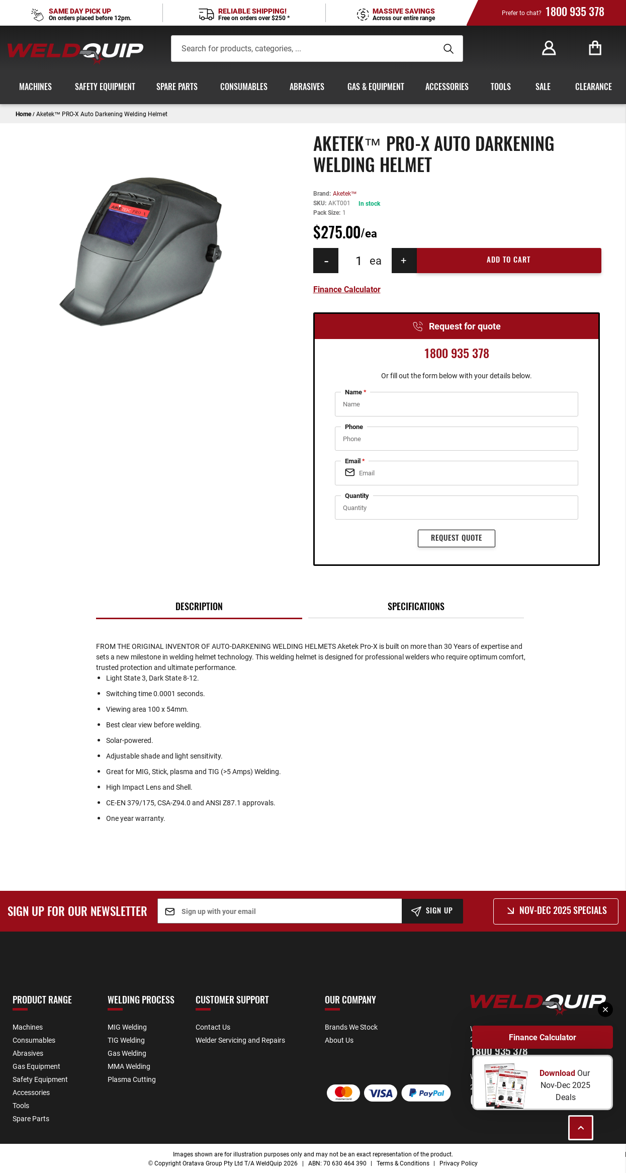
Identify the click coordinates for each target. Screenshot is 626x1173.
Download (558, 1072)
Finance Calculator (542, 1037)
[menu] (313, 87)
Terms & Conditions (403, 1163)
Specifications (416, 607)
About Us (339, 1040)
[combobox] (297, 48)
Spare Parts (31, 1118)
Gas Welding (127, 1053)
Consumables (34, 1040)
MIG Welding (127, 1027)
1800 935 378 (574, 12)
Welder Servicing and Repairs (240, 1040)
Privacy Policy (458, 1163)
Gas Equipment (36, 1066)
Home (23, 114)
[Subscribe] (433, 911)
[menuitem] (33, 87)
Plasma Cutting (132, 1079)
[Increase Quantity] (404, 260)
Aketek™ (345, 193)
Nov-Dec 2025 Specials (563, 911)
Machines (28, 1027)
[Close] (605, 1009)
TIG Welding (126, 1040)
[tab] (199, 607)
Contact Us (213, 1027)
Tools (21, 1105)
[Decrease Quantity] (325, 260)
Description (199, 607)
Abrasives (28, 1053)
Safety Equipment (40, 1079)
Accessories (31, 1092)
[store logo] (75, 54)
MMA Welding (129, 1066)
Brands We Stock (351, 1027)
